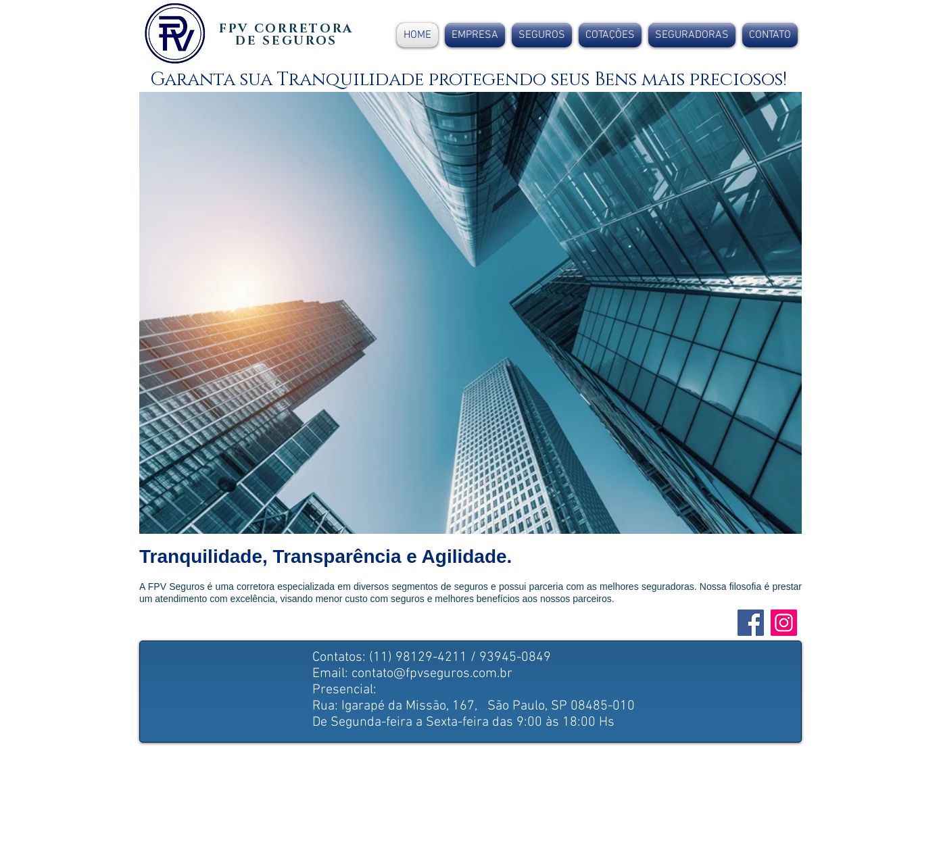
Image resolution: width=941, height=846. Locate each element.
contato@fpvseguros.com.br (432, 674)
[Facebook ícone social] (751, 622)
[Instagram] (784, 622)
